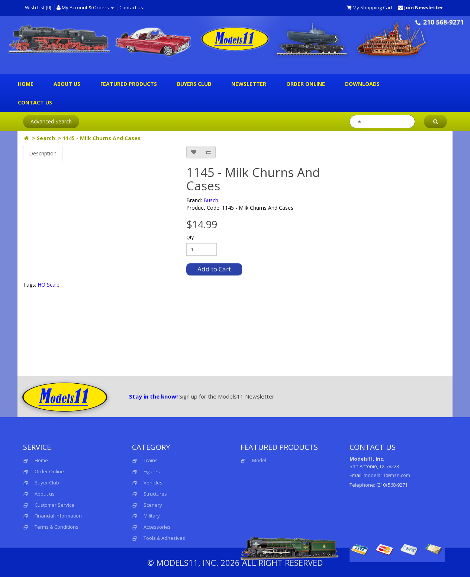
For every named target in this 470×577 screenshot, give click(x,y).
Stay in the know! (153, 396)
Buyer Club (47, 482)
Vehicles (153, 482)
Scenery (153, 505)
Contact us (131, 7)
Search (46, 138)
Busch (210, 200)
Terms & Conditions (56, 526)
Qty (190, 237)
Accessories (157, 526)
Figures (152, 471)
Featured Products (128, 83)
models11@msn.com (387, 475)
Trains (151, 460)
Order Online (305, 83)
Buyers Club (194, 83)
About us (67, 83)
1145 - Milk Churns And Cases (102, 138)
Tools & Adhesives (164, 538)
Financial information (58, 515)
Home (25, 83)
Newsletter (248, 83)
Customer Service (54, 505)
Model (253, 460)
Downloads (362, 83)
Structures (155, 493)
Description (43, 153)
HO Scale (48, 284)
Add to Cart (214, 269)
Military (152, 515)
